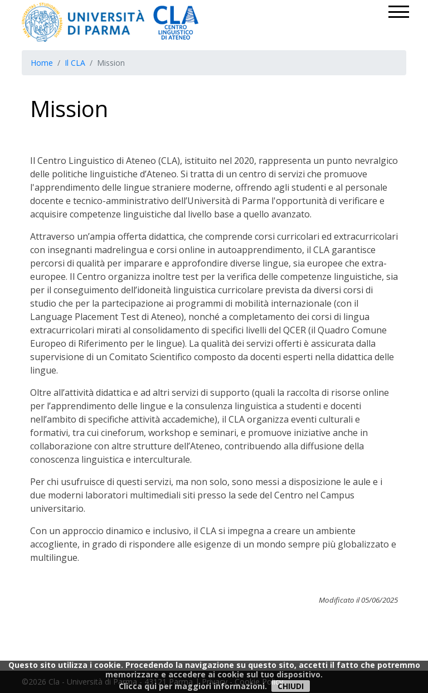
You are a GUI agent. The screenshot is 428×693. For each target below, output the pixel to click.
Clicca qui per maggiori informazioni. (193, 686)
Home (42, 62)
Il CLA (75, 62)
